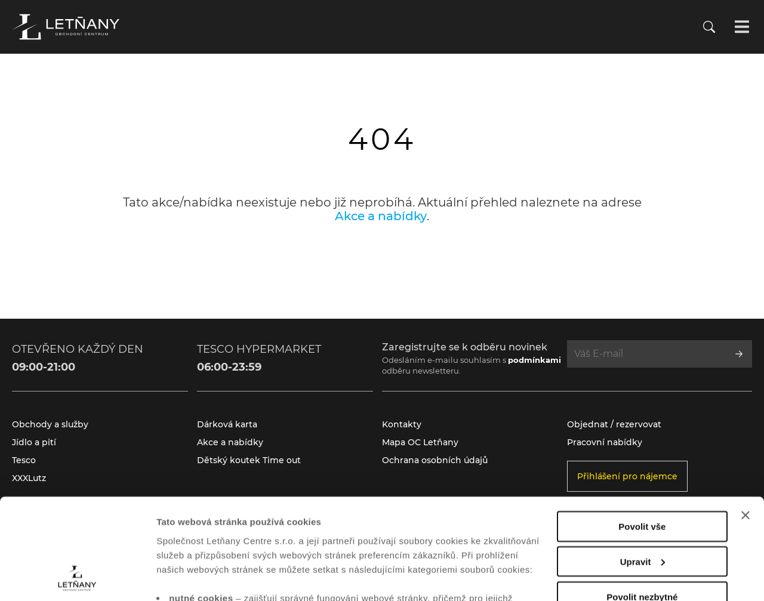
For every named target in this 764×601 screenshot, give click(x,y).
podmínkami (534, 360)
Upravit (643, 467)
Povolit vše (642, 432)
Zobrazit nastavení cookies (214, 577)
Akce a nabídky (381, 216)
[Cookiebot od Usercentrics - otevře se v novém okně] (77, 578)
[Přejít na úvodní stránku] (65, 27)
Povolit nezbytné (641, 502)
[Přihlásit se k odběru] (739, 354)
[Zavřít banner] (745, 421)
